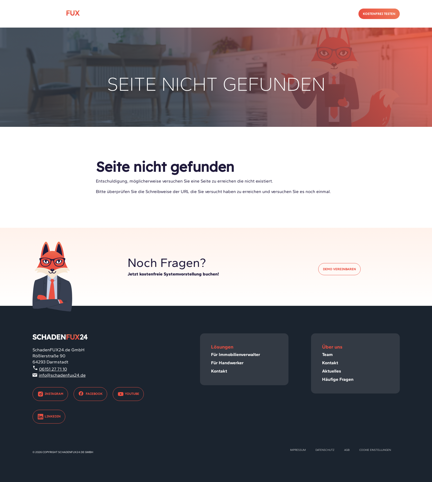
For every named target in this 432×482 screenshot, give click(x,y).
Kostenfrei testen (379, 14)
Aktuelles (331, 371)
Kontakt (321, 13)
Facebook (90, 394)
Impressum (298, 450)
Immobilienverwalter (229, 13)
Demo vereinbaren (339, 269)
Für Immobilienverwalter (235, 354)
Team (327, 354)
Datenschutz (324, 450)
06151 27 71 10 (53, 369)
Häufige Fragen (337, 379)
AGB (347, 450)
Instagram (50, 394)
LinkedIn (49, 416)
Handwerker (282, 13)
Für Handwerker (227, 362)
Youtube (128, 394)
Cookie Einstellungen (375, 450)
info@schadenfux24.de (62, 375)
